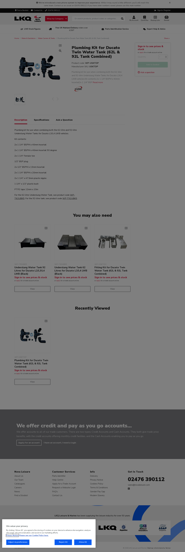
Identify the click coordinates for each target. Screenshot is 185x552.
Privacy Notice (12, 535)
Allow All (83, 542)
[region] (49, 533)
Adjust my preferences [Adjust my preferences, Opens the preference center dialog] (17, 542)
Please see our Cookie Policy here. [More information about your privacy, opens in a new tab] (33, 535)
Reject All (63, 542)
